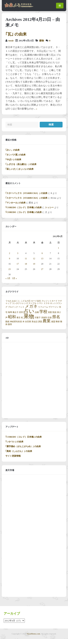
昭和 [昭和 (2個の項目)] (12, 317)
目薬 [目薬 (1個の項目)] (50, 318)
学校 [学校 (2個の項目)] (43, 311)
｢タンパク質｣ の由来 (15, 154)
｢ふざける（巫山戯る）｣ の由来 (20, 164)
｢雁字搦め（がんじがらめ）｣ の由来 (23, 446)
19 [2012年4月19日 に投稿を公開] (34, 264)
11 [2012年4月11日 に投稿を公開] (26, 258)
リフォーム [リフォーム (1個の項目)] (43, 307)
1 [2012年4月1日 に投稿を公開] (58, 248)
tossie (11, 40)
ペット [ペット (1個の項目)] (21, 307)
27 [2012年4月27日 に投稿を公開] (42, 269)
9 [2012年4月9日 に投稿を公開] (9, 258)
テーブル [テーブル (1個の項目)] (32, 303)
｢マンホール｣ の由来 (15, 202)
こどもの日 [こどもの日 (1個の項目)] (25, 301)
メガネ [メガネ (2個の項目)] (31, 306)
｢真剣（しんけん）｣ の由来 (18, 451)
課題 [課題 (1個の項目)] (40, 322)
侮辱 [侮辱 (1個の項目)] (10, 312)
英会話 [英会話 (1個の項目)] (35, 322)
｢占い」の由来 (12, 150)
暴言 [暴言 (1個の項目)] (18, 318)
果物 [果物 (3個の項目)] (29, 316)
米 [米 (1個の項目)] (23, 322)
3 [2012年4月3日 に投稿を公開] (17, 253)
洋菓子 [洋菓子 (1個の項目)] (38, 318)
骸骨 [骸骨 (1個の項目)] (10, 324)
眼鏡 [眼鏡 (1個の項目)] (7, 322)
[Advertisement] (34, 380)
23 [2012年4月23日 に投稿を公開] (10, 269)
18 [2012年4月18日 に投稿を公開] (26, 264)
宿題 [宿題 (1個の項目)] (50, 312)
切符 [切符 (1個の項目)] (21, 312)
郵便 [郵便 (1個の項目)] (58, 322)
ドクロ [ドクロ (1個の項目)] (47, 303)
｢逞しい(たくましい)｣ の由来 (19, 169)
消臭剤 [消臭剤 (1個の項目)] (44, 318)
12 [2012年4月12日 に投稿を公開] (34, 258)
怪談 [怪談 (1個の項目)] (54, 312)
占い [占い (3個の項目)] (29, 311)
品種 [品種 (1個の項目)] (37, 312)
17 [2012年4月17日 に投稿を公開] (18, 264)
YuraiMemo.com (33, 634)
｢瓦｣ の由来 (16, 34)
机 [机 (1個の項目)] (22, 318)
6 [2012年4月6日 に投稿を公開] (42, 253)
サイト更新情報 (13, 456)
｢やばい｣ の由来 (13, 159)
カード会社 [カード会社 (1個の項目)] (36, 301)
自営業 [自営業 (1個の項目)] (28, 322)
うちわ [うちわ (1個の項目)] (8, 301)
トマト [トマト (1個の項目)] (40, 303)
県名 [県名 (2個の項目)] (56, 317)
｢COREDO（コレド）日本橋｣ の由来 (23, 207)
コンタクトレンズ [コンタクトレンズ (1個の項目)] (20, 303)
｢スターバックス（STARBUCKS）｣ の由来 (26, 193)
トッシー (49, 207)
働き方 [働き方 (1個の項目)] (15, 312)
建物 (41, 40)
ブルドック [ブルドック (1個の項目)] (13, 307)
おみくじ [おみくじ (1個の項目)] (16, 301)
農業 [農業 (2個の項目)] (47, 321)
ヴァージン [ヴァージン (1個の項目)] (54, 307)
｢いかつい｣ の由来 (14, 441)
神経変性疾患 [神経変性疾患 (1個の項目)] (16, 322)
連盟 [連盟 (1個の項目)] (53, 322)
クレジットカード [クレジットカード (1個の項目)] (49, 301)
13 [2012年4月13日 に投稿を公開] (42, 258)
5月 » (14, 278)
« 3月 (7, 278)
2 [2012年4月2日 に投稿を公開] (9, 253)
